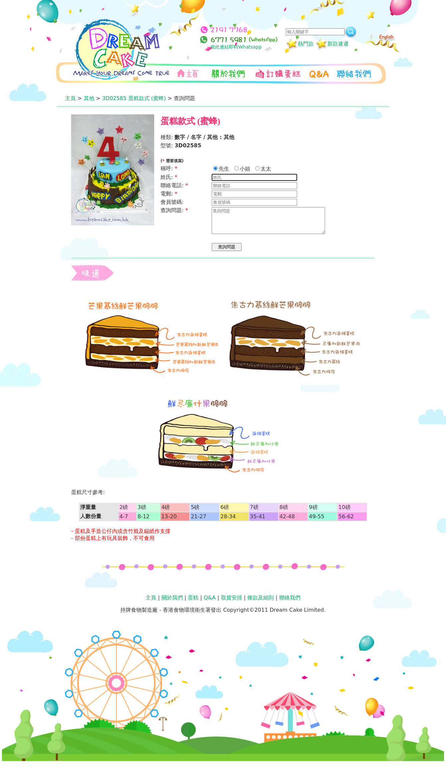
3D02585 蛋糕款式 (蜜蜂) (134, 98)
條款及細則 (260, 602)
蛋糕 (193, 602)
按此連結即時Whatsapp (236, 47)
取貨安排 (231, 602)
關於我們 (172, 602)
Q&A (210, 602)
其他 (89, 98)
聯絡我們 (289, 602)
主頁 (70, 98)
